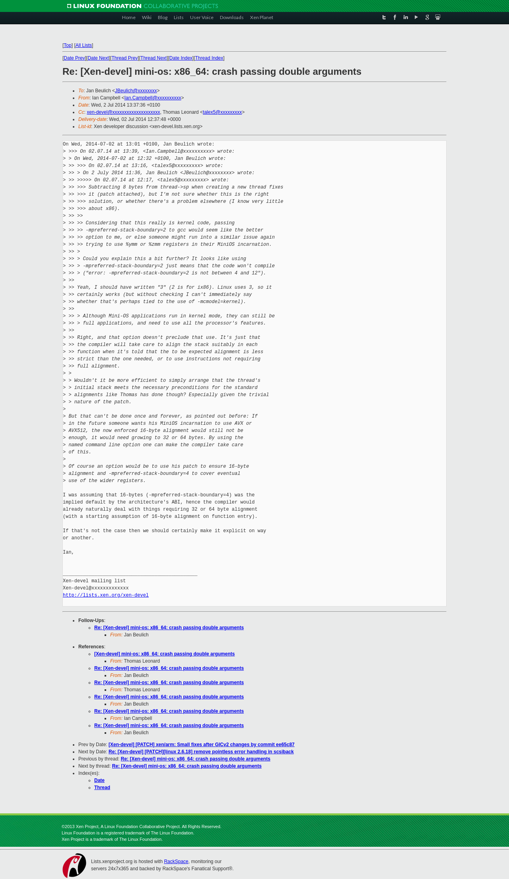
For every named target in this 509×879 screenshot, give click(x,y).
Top (67, 45)
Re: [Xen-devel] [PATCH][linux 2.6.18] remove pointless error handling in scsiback (201, 752)
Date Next (98, 58)
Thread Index (209, 58)
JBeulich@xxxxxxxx (136, 90)
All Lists (84, 45)
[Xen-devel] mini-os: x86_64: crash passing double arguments (164, 654)
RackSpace (176, 861)
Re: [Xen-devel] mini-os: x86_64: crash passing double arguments (169, 627)
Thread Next (153, 58)
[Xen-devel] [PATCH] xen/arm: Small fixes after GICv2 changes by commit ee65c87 (202, 744)
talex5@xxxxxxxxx (222, 112)
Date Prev (74, 58)
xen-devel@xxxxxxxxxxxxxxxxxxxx (123, 112)
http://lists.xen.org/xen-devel (106, 595)
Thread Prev (124, 58)
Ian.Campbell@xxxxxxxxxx (152, 98)
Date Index (180, 58)
